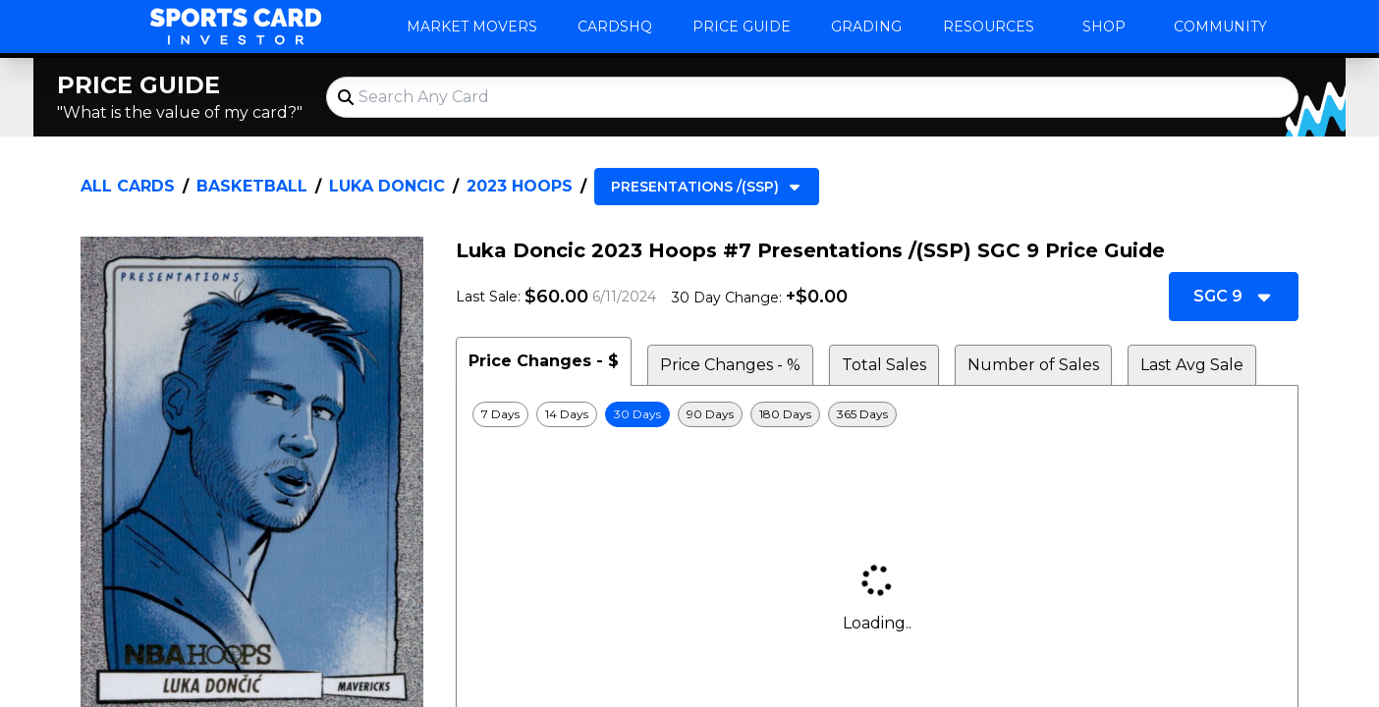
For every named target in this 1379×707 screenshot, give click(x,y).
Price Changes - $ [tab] (544, 361)
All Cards (128, 186)
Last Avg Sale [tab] (1191, 364)
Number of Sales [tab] (1033, 364)
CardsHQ (615, 26)
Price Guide (741, 26)
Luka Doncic (387, 186)
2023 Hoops (520, 186)
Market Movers (472, 26)
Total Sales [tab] (884, 364)
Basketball (251, 186)
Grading (866, 26)
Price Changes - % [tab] (730, 364)
